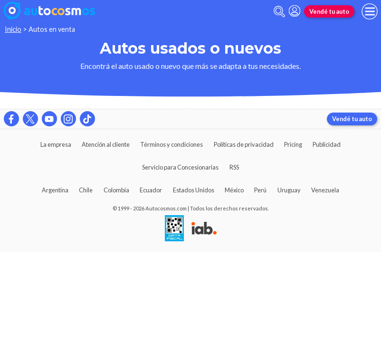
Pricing (293, 144)
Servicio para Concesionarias (180, 167)
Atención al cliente (106, 144)
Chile (86, 190)
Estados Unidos (193, 190)
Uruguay (289, 190)
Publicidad (327, 144)
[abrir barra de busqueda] (279, 11)
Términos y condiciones (171, 144)
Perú (260, 190)
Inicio (13, 29)
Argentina (55, 190)
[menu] (370, 11)
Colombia (116, 190)
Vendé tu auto (329, 11)
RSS (234, 167)
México (234, 190)
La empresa (55, 144)
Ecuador (151, 190)
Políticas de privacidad (244, 144)
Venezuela (325, 190)
